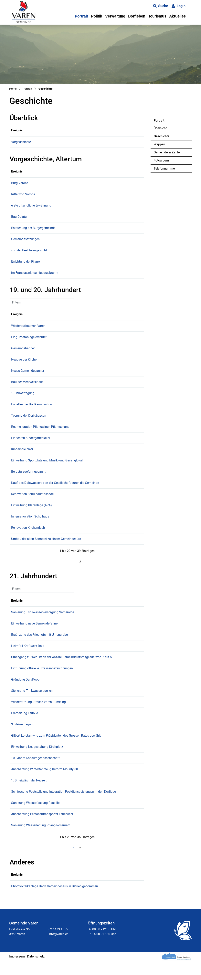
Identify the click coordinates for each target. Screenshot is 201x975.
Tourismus (157, 16)
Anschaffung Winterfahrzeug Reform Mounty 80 (78, 778)
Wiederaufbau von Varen (62, 330)
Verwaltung (115, 16)
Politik (96, 16)
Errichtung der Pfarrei (59, 266)
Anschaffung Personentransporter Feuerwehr (76, 828)
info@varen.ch (58, 948)
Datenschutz (36, 970)
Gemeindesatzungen (59, 244)
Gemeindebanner (57, 353)
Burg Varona (53, 188)
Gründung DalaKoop (59, 689)
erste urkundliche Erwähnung (65, 210)
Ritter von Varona (57, 199)
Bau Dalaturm (54, 221)
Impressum (17, 970)
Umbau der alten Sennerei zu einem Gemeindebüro (80, 543)
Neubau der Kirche (57, 364)
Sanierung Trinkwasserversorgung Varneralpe (76, 617)
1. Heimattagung (56, 398)
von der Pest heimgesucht (63, 255)
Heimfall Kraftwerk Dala (61, 650)
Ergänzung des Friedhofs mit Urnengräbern (74, 639)
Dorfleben (136, 16)
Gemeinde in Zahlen (167, 152)
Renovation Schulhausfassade (66, 499)
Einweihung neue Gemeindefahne (68, 628)
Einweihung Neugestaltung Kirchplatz (71, 756)
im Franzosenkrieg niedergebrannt (68, 277)
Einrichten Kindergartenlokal (64, 443)
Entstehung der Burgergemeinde (67, 232)
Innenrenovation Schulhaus (64, 521)
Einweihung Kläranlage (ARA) (65, 510)
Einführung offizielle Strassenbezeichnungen (76, 678)
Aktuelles (177, 16)
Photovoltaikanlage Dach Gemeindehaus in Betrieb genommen (88, 900)
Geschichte (164, 137)
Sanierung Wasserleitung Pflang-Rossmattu (75, 839)
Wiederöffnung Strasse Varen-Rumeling (72, 711)
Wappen (159, 144)
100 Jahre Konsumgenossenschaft (69, 767)
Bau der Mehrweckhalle (61, 386)
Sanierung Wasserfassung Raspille (69, 817)
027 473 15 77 (58, 943)
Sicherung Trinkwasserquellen (65, 700)
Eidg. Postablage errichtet (62, 342)
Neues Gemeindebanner (61, 375)
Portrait (81, 16)
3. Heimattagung (56, 734)
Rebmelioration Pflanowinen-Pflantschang (74, 431)
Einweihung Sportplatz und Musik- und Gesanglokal (80, 465)
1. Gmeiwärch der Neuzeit (62, 790)
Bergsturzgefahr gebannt (62, 476)
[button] (160, 6)
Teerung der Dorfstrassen (62, 420)
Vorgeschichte (55, 142)
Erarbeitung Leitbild (58, 722)
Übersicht (160, 128)
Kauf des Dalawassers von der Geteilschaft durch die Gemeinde (89, 487)
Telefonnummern (165, 168)
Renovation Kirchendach (62, 532)
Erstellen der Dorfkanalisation (65, 409)
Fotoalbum (161, 160)
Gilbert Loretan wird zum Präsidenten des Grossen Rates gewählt (89, 745)
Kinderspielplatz (56, 454)
